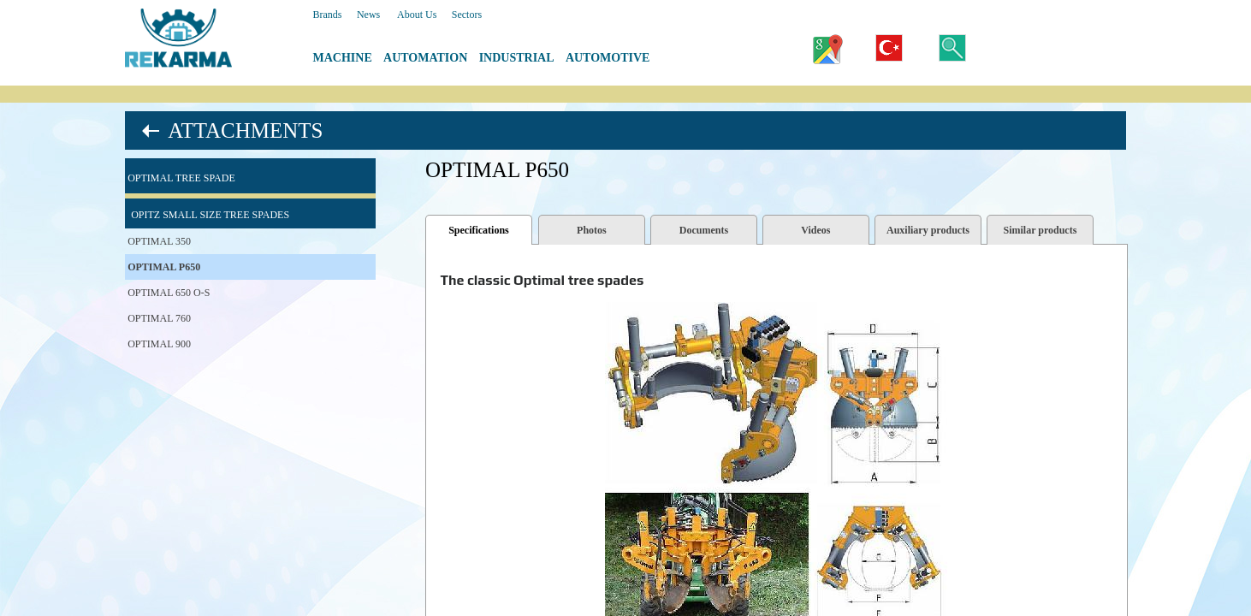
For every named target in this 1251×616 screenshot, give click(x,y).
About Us (416, 15)
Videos (815, 230)
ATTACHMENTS (245, 130)
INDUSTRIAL (516, 57)
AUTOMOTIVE (608, 57)
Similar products (1039, 230)
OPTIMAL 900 (159, 344)
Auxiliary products (927, 230)
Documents (703, 230)
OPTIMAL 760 (159, 318)
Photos (592, 230)
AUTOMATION (425, 57)
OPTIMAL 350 (159, 241)
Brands (327, 15)
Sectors (467, 15)
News (368, 15)
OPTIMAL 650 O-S (168, 293)
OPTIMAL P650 (163, 267)
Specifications (478, 230)
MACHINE (342, 57)
